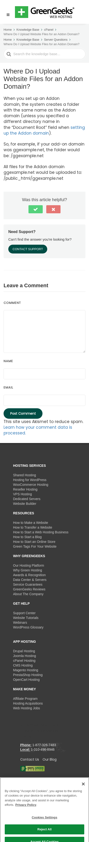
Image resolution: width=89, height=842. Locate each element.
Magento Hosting (25, 670)
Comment (12, 303)
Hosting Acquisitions (28, 703)
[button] (6, 12)
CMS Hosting (23, 665)
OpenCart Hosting (26, 679)
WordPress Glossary (28, 627)
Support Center (24, 613)
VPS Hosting (22, 494)
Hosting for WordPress (30, 480)
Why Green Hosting (27, 570)
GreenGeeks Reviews (29, 589)
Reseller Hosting (25, 489)
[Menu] (8, 15)
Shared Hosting (24, 475)
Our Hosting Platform (28, 565)
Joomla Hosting (24, 656)
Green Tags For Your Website (34, 546)
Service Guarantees (27, 584)
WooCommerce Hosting (30, 485)
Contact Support (28, 249)
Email (8, 387)
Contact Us (29, 759)
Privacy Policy (25, 817)
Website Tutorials (25, 618)
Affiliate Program (25, 699)
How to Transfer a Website (32, 527)
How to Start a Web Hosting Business (40, 532)
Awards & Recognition (29, 575)
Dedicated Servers (26, 499)
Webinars (20, 622)
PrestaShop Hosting (28, 675)
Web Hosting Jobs (26, 708)
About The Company (28, 594)
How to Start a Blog (27, 537)
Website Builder (24, 504)
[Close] (83, 796)
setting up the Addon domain (44, 130)
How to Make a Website (30, 523)
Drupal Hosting (24, 651)
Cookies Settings (44, 829)
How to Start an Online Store (34, 542)
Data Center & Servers (30, 580)
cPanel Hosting (24, 660)
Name (8, 361)
